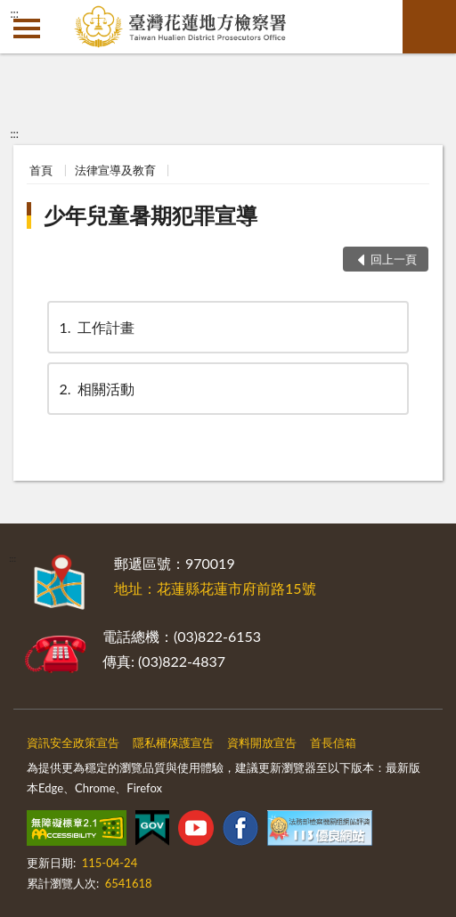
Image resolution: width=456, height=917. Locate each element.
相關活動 (95, 388)
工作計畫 (95, 327)
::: (14, 13)
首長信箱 (333, 742)
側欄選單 (26, 28)
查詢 (429, 26)
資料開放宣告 (262, 742)
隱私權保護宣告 (173, 742)
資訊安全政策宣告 (73, 742)
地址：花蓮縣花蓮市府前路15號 (215, 588)
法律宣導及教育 (115, 170)
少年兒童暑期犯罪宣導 (150, 215)
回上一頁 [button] (393, 259)
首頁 (41, 170)
